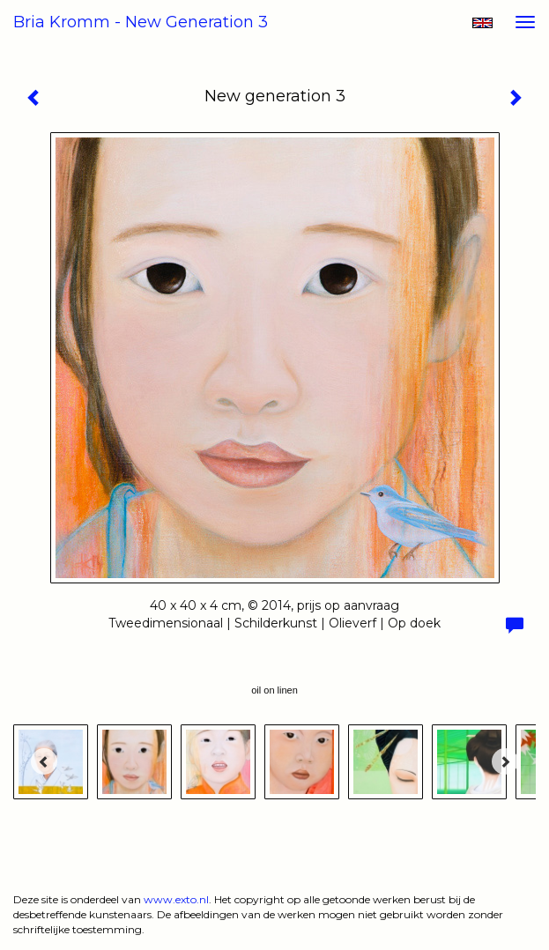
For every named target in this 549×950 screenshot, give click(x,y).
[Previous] (44, 761)
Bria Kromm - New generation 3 (140, 22)
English (482, 23)
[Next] (505, 761)
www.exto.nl (176, 899)
